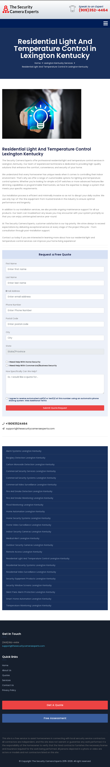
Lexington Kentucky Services (58, 63)
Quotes (6, 675)
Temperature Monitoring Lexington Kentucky (28, 605)
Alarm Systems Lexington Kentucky (23, 450)
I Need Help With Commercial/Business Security (33, 365)
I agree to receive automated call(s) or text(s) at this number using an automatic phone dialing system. (54, 399)
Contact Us (8, 685)
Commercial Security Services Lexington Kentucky (31, 471)
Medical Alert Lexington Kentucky (22, 538)
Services (6, 680)
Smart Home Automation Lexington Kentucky (28, 598)
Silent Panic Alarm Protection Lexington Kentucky (30, 591)
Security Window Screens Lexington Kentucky (29, 585)
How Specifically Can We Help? (21, 371)
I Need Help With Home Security (24, 362)
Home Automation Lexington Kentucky (25, 511)
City (8, 332)
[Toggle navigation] (105, 23)
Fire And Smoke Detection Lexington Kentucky (29, 491)
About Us (6, 670)
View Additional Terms (36, 400)
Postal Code (12, 318)
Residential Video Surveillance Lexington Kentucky (31, 571)
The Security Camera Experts (47, 761)
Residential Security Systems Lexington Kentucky (30, 565)
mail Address (13, 291)
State (8, 345)
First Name (11, 263)
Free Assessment (55, 718)
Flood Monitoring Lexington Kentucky (24, 504)
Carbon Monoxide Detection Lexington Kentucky (30, 464)
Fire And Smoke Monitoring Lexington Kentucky (29, 497)
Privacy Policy (9, 690)
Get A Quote (55, 705)
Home (38, 63)
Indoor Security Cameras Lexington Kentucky (28, 531)
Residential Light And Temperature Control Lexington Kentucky (37, 558)
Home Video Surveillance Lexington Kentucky (28, 524)
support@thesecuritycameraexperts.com (30, 428)
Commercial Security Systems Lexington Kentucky (31, 477)
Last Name (11, 277)
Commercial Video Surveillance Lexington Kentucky (31, 484)
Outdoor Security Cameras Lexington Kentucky (29, 544)
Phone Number (13, 304)
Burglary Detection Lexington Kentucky (25, 457)
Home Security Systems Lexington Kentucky (28, 518)
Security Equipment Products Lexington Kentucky (31, 578)
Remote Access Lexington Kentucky (24, 551)
